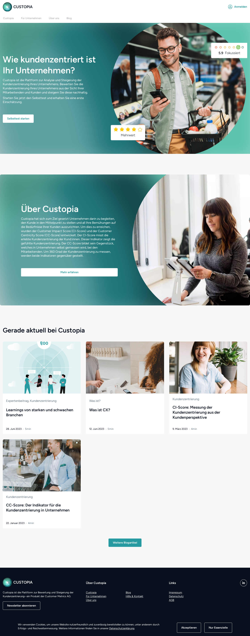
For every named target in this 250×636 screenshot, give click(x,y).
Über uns (91, 600)
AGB (171, 600)
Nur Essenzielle (218, 627)
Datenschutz (176, 596)
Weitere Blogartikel (125, 542)
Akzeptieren (189, 627)
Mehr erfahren (69, 272)
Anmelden (237, 7)
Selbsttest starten (18, 118)
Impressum (175, 592)
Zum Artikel (11, 344)
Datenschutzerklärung (121, 628)
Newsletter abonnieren (21, 605)
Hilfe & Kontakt (134, 596)
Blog (128, 592)
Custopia (18, 7)
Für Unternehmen (96, 596)
